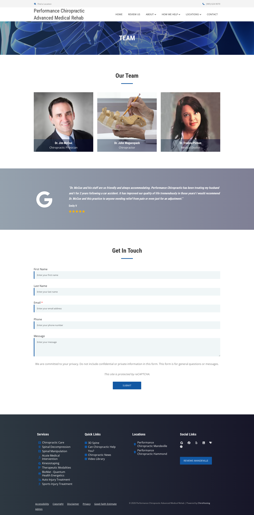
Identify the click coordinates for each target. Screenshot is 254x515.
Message (39, 336)
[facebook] (189, 443)
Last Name (40, 286)
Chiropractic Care (53, 442)
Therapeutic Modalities (56, 467)
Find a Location (42, 4)
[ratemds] (181, 447)
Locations (192, 14)
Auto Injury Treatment (56, 479)
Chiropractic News (99, 455)
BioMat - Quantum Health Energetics (53, 473)
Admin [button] (39, 509)
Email (38, 302)
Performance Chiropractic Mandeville (152, 444)
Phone (38, 319)
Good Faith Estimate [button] (105, 503)
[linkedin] (203, 443)
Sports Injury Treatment (57, 484)
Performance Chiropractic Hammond (152, 452)
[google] (181, 443)
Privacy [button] (87, 503)
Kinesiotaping (50, 463)
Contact (212, 14)
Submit (127, 385)
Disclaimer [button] (73, 503)
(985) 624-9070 (211, 4)
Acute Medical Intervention (51, 457)
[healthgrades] (210, 443)
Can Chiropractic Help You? (102, 449)
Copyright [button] (58, 503)
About (150, 14)
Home (118, 14)
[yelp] (196, 443)
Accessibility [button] (42, 503)
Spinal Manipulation (54, 451)
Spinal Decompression (56, 447)
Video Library (96, 459)
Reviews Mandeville (196, 460)
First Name (40, 269)
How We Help (170, 14)
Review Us (134, 14)
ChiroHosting (204, 503)
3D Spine (93, 443)
